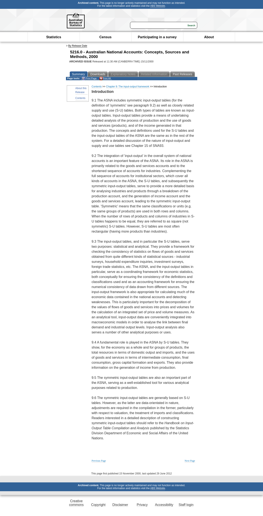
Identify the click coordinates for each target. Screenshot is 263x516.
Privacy (142, 505)
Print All (105, 78)
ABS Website (157, 5)
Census (105, 37)
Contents (80, 98)
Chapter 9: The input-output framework (127, 86)
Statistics (53, 37)
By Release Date (77, 45)
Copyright (98, 505)
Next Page (190, 460)
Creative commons (76, 503)
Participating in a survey (157, 37)
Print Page (89, 78)
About (209, 37)
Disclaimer (120, 505)
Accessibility (164, 505)
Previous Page (99, 460)
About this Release (81, 90)
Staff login (186, 505)
